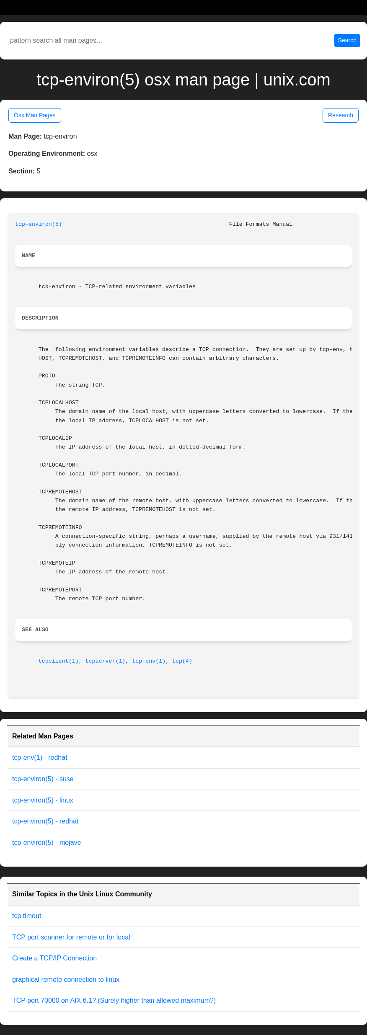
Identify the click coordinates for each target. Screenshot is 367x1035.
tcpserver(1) (105, 661)
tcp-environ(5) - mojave (46, 842)
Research (340, 115)
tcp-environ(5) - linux (42, 800)
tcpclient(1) (59, 661)
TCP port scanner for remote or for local (71, 937)
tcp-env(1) (148, 661)
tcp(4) (182, 661)
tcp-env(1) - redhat (39, 757)
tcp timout (26, 915)
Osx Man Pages (35, 115)
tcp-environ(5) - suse (43, 778)
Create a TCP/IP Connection (54, 958)
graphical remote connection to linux (65, 979)
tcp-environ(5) (38, 224)
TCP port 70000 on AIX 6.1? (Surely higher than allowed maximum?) (114, 1000)
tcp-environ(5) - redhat (45, 821)
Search (347, 40)
